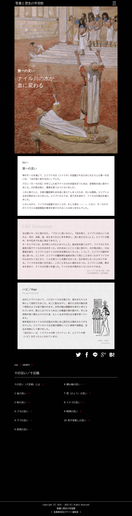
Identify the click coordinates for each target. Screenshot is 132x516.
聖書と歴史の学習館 (29, 3)
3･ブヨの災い (23, 411)
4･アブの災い (23, 420)
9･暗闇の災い (72, 411)
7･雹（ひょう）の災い (77, 393)
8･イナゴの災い (74, 402)
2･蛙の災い (21, 402)
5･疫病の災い (23, 429)
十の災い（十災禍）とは (28, 384)
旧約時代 (26, 365)
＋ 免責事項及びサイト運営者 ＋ (66, 512)
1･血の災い (21, 393)
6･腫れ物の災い (74, 384)
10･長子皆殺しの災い (76, 420)
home (16, 365)
